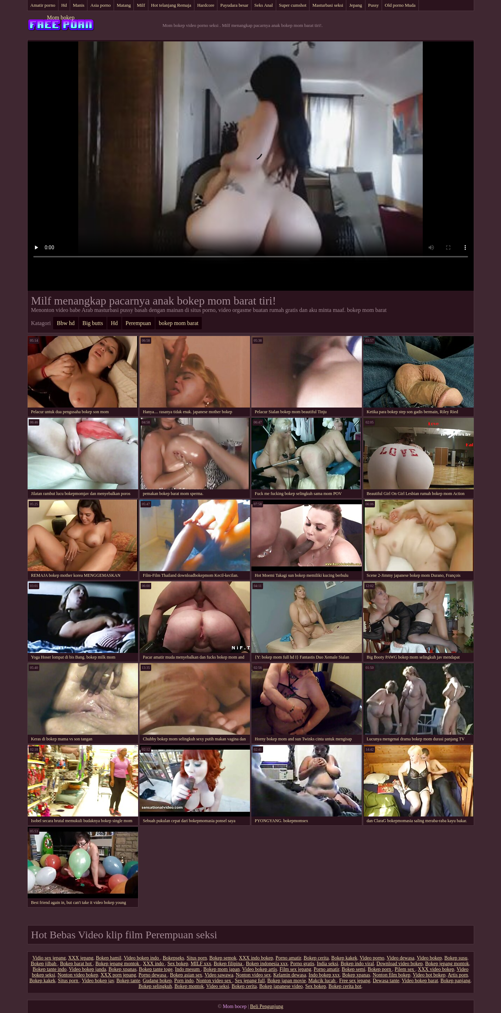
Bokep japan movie (286, 980)
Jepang (355, 5)
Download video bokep (399, 963)
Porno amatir (288, 958)
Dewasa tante (386, 980)
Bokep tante (128, 980)
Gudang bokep (157, 980)
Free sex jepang (354, 980)
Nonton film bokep (391, 975)
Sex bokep (177, 963)
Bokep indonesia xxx (266, 963)
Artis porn (458, 975)
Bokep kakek (344, 958)
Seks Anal (263, 5)
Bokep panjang (455, 980)
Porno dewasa (152, 975)
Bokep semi (353, 969)
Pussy (373, 5)
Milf (141, 5)
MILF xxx (201, 963)
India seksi (327, 963)
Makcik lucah (322, 980)
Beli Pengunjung (266, 1006)
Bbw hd (65, 323)
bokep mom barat (179, 323)
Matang (124, 5)
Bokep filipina (228, 963)
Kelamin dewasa (289, 975)
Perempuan (138, 323)
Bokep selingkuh (155, 986)
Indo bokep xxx (324, 975)
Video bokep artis (259, 969)
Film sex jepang (295, 969)
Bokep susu (455, 958)
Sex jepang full (250, 980)
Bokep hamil (108, 958)
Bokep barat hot (76, 963)
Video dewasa (400, 958)
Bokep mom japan (221, 969)
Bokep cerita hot (345, 986)
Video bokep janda (87, 969)
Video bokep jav (98, 980)
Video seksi (217, 986)
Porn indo (184, 980)
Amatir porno (42, 5)
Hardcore (205, 5)
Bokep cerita (316, 958)
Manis (79, 5)
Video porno (372, 958)
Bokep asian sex (186, 975)
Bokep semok (223, 958)
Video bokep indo (142, 958)
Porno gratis (302, 963)
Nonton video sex (253, 975)
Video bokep (429, 958)
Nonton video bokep (78, 975)
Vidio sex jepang (49, 958)
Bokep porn (380, 969)
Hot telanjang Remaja (171, 5)
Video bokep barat (420, 980)
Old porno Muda (400, 5)
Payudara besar (234, 5)
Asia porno (100, 5)
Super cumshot (293, 5)
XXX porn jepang (118, 975)
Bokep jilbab (44, 963)
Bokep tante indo (50, 969)
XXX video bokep (436, 969)
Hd (64, 5)
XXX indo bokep (256, 958)
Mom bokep (61, 18)
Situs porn (197, 958)
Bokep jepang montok (117, 963)
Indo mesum (188, 969)
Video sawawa (219, 975)
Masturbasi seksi (327, 5)
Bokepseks (173, 958)
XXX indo (154, 963)
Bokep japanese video (281, 986)
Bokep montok (189, 986)
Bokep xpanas (122, 969)
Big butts (92, 323)
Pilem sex (405, 969)
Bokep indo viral (357, 963)
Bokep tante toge (155, 969)
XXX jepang (80, 958)
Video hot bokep (429, 975)
